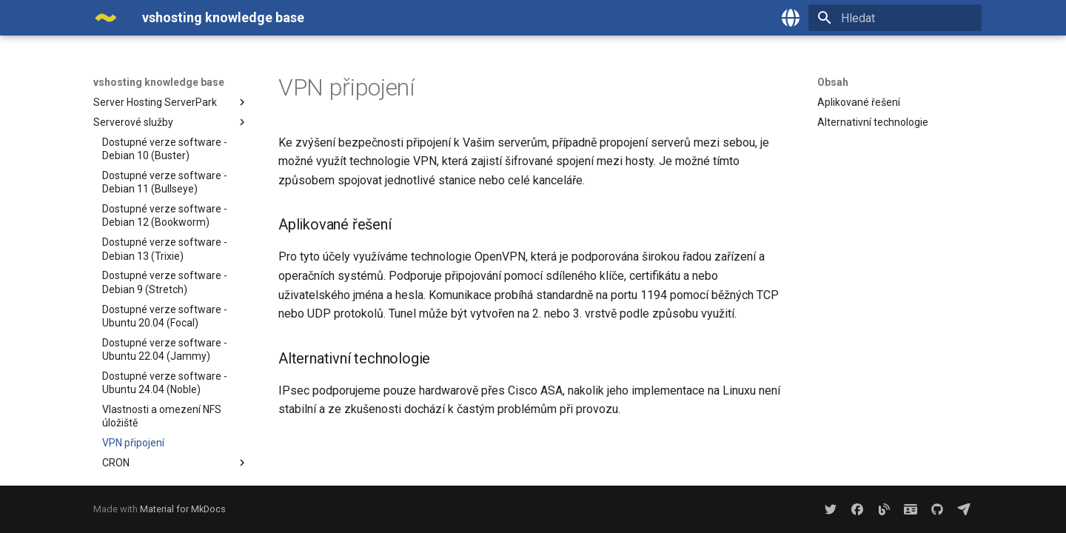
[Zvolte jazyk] (790, 18)
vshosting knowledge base (158, 82)
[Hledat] (895, 17)
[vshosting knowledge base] (105, 18)
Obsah (832, 82)
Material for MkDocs (183, 508)
